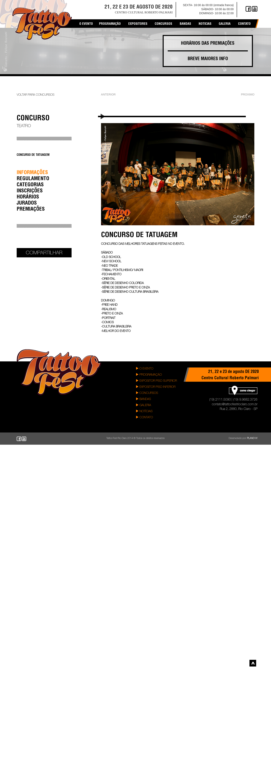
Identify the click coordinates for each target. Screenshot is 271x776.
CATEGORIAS (30, 184)
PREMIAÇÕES (31, 209)
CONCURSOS (147, 393)
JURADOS (27, 202)
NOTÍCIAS (144, 411)
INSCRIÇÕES (30, 190)
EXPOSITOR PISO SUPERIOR (156, 380)
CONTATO (144, 417)
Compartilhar (44, 252)
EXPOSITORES (137, 24)
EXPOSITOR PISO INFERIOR (155, 386)
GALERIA (143, 405)
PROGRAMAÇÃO (149, 374)
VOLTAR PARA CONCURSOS (35, 94)
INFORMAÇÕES (32, 172)
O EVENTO (144, 368)
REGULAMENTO (33, 178)
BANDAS (143, 399)
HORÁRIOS (28, 196)
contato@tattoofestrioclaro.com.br (234, 404)
